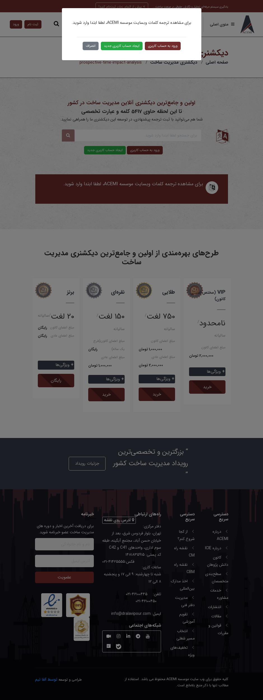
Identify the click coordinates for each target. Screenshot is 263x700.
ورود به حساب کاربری (163, 45)
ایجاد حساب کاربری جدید (121, 45)
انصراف (91, 45)
